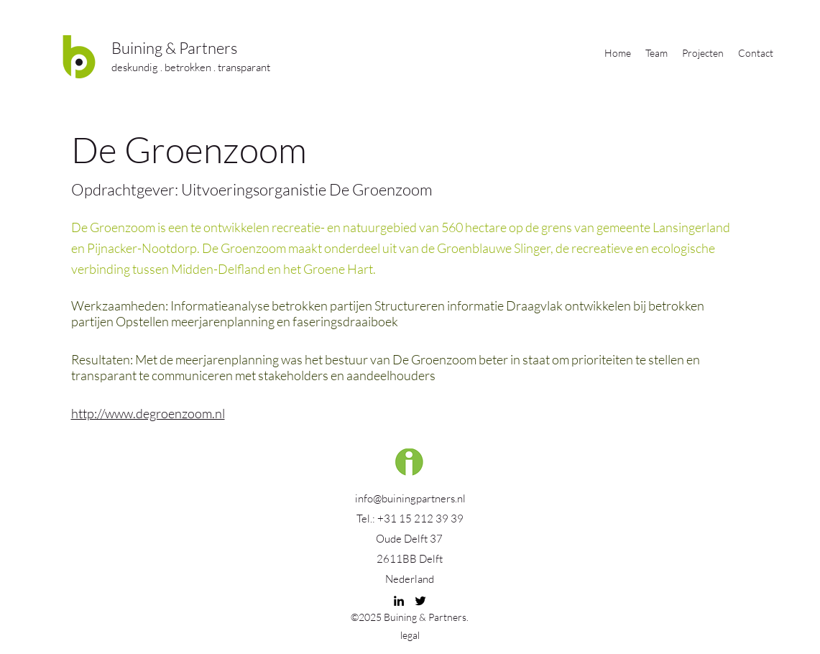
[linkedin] (399, 601)
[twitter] (420, 601)
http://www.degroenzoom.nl (148, 413)
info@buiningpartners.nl (410, 498)
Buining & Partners (174, 47)
